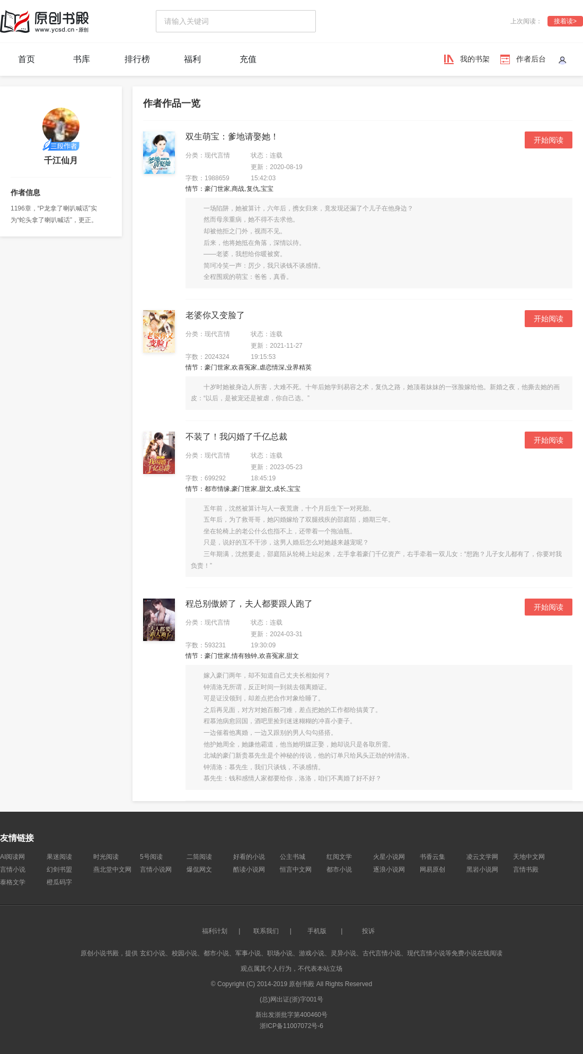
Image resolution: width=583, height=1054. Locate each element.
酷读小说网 (249, 869)
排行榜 (137, 59)
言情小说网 (156, 869)
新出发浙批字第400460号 (291, 1014)
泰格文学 (12, 882)
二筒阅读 (199, 856)
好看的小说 (249, 856)
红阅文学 (339, 856)
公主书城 (292, 856)
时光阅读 (106, 856)
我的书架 (475, 59)
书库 (81, 59)
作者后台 (531, 59)
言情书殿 (525, 869)
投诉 (368, 931)
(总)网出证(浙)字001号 (291, 999)
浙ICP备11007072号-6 (291, 1026)
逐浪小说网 (389, 869)
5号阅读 (151, 856)
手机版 (316, 931)
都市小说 (339, 869)
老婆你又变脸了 (215, 315)
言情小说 (12, 869)
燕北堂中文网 (112, 869)
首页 (26, 59)
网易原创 (432, 869)
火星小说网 (389, 856)
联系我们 (266, 931)
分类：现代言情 (208, 155)
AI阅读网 (12, 856)
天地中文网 (529, 856)
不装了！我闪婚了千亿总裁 (236, 436)
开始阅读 (548, 140)
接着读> (565, 21)
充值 (248, 59)
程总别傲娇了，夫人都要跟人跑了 (249, 603)
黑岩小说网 (482, 869)
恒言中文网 (296, 869)
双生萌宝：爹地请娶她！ (232, 136)
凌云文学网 (482, 856)
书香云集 (432, 856)
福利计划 (214, 931)
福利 (192, 59)
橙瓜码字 (59, 882)
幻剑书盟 (59, 869)
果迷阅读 (59, 856)
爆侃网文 (199, 869)
